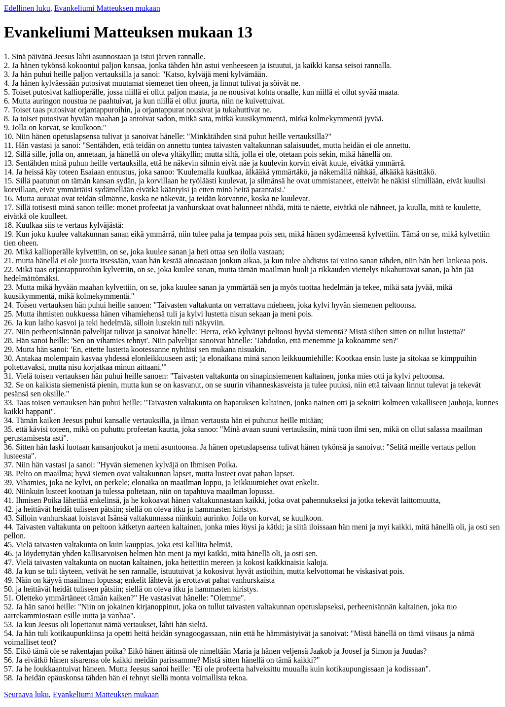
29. (10, 349)
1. (8, 56)
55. (10, 651)
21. (10, 260)
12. (10, 154)
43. (10, 518)
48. (10, 571)
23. (10, 287)
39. (10, 482)
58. (10, 677)
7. (8, 110)
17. (10, 207)
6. (8, 101)
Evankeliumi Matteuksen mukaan (107, 8)
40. (10, 491)
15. (10, 181)
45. (10, 544)
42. (10, 509)
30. (9, 358)
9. (8, 127)
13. (10, 163)
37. (10, 464)
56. (10, 660)
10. (10, 136)
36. (10, 447)
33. (10, 402)
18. (10, 225)
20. (10, 251)
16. (10, 198)
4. (8, 83)
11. (9, 145)
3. (8, 74)
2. (8, 65)
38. (10, 473)
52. (10, 606)
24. (10, 305)
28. (10, 340)
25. (10, 314)
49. (10, 580)
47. (10, 562)
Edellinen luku (27, 8)
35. (10, 429)
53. (10, 624)
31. (10, 376)
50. (10, 589)
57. (10, 669)
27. (10, 331)
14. (10, 172)
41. (10, 500)
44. (10, 527)
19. (10, 234)
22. (10, 269)
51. (10, 598)
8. (8, 118)
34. (10, 420)
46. (10, 553)
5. (8, 92)
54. (10, 633)
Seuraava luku (26, 694)
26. (10, 322)
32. (10, 385)
